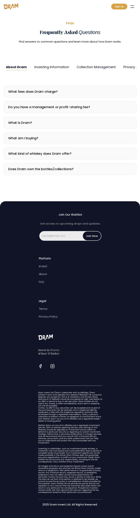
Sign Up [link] (119, 6)
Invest (43, 266)
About (43, 274)
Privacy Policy (48, 317)
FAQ (41, 282)
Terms (43, 309)
